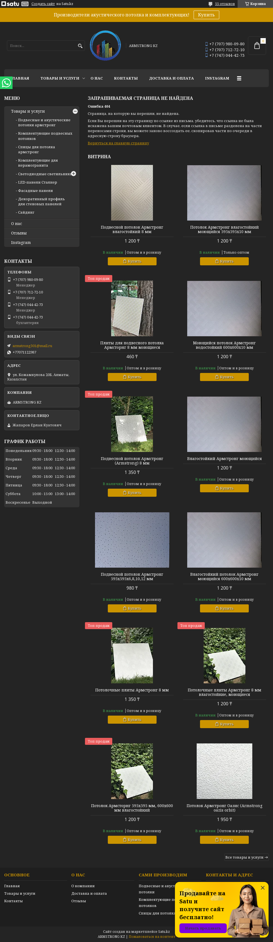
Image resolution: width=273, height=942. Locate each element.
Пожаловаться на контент (152, 936)
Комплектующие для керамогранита (38, 163)
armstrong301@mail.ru (32, 345)
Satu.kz (164, 931)
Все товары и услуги (244, 857)
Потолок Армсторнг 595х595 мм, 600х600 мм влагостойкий (132, 807)
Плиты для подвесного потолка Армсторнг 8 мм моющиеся (132, 345)
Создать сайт (43, 4)
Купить (206, 15)
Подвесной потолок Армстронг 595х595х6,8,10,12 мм (132, 576)
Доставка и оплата (171, 78)
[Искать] (80, 46)
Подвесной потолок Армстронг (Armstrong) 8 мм (132, 460)
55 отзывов (225, 3)
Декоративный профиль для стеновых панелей (41, 201)
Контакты (126, 78)
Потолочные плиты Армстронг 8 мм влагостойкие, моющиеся (224, 692)
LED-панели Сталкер (37, 182)
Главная (19, 78)
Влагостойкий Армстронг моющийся (224, 458)
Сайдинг (26, 212)
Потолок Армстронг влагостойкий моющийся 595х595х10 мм (224, 229)
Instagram (217, 78)
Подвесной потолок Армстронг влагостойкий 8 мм (132, 229)
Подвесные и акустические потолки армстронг (44, 122)
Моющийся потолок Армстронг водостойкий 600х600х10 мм (224, 345)
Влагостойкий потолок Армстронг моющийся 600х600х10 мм (224, 576)
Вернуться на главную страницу (118, 142)
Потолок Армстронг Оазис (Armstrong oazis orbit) (224, 807)
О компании (83, 885)
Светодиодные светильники (45, 173)
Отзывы (19, 233)
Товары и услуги (59, 78)
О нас (97, 78)
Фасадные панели (35, 190)
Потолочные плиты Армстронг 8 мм (132, 690)
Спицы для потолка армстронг (36, 149)
